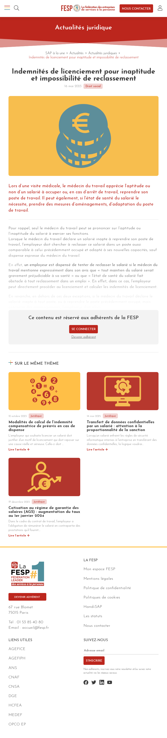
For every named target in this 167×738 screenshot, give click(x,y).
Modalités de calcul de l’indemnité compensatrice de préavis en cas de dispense (41, 426)
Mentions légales (98, 579)
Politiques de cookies (102, 597)
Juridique (36, 416)
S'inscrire (94, 660)
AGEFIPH (16, 658)
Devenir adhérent (83, 337)
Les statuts (93, 616)
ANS (12, 668)
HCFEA (15, 705)
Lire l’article (17, 449)
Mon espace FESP (99, 569)
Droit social (93, 86)
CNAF (13, 677)
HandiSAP (93, 607)
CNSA (14, 687)
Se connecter (84, 329)
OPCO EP (17, 724)
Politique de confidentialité (107, 588)
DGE (12, 696)
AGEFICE (16, 649)
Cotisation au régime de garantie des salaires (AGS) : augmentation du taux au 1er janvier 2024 (44, 512)
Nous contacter (136, 8)
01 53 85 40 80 (30, 622)
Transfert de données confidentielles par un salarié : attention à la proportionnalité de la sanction (120, 426)
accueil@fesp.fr (35, 628)
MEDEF (15, 715)
